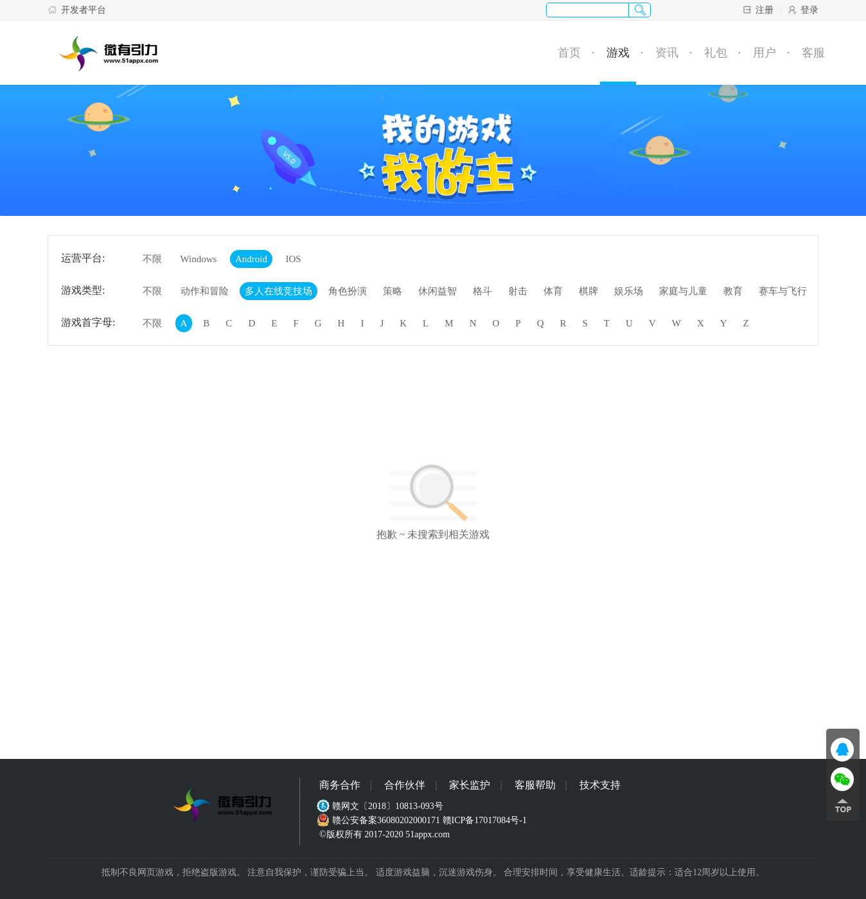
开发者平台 (77, 9)
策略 (392, 291)
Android (251, 259)
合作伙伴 (404, 784)
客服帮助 (535, 784)
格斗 (482, 291)
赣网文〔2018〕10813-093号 (381, 806)
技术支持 (600, 784)
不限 (152, 259)
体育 (553, 291)
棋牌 (588, 291)
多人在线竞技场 (278, 291)
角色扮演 (347, 291)
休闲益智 (437, 291)
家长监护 (469, 784)
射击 (517, 291)
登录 (802, 9)
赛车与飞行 (783, 291)
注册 (757, 9)
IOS (293, 259)
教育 (733, 291)
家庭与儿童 (683, 291)
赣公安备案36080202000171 (379, 820)
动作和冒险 (205, 291)
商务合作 (339, 784)
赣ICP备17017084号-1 (485, 820)
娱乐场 (628, 291)
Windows (199, 259)
